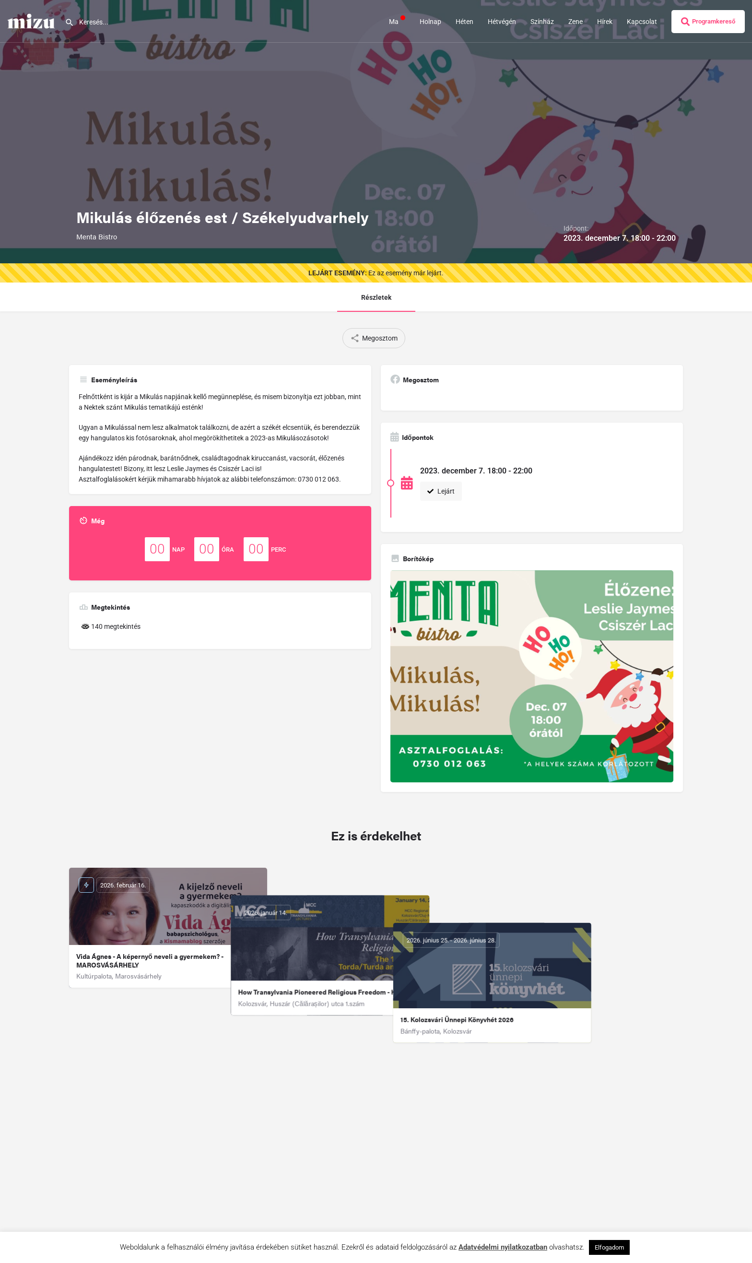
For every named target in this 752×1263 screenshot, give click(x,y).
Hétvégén (502, 21)
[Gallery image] (531, 676)
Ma (397, 21)
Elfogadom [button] (609, 1247)
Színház (542, 21)
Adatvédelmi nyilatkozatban (502, 1247)
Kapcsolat (642, 21)
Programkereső (708, 21)
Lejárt (441, 491)
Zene (575, 21)
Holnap (430, 21)
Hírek (604, 21)
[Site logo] (32, 20)
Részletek (376, 297)
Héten (464, 21)
